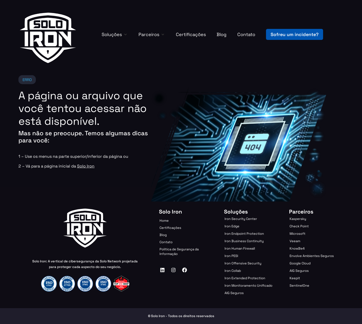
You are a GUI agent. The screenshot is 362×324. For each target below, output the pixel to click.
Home (164, 220)
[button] (114, 34)
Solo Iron (85, 166)
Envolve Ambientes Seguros (312, 256)
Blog (163, 235)
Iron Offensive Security (243, 263)
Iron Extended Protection (245, 278)
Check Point (299, 226)
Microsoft (297, 233)
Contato (166, 242)
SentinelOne (299, 285)
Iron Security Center (241, 219)
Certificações (170, 228)
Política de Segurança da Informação (179, 251)
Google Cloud (300, 263)
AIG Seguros (234, 293)
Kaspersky (298, 219)
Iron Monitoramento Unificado (248, 285)
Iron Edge (232, 226)
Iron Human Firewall (240, 248)
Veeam (295, 241)
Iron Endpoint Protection (244, 233)
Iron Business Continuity (244, 241)
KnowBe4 (297, 248)
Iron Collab (233, 271)
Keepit (295, 278)
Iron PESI (231, 256)
